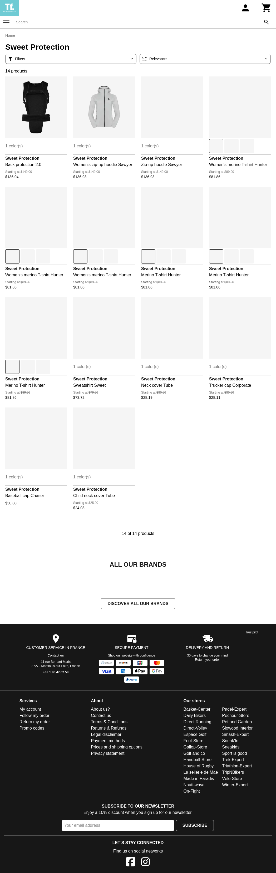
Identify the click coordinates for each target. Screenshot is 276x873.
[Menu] (6, 22)
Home (10, 35)
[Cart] (266, 8)
